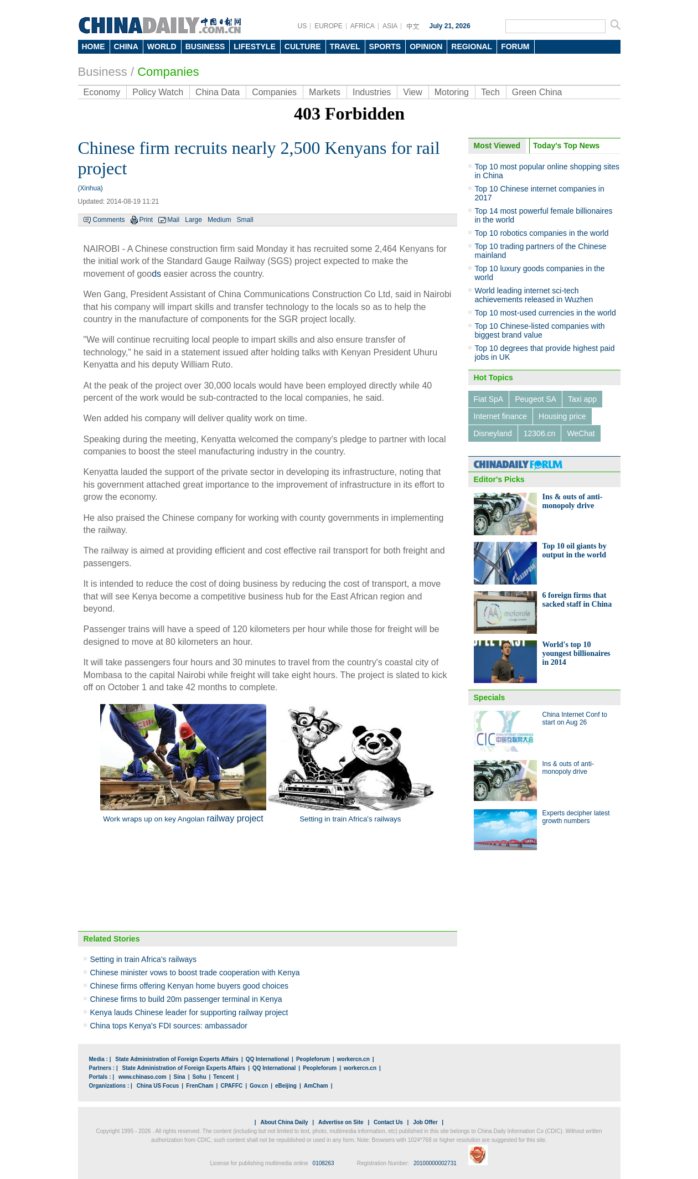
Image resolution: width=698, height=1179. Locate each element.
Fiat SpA (489, 399)
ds (156, 273)
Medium (219, 220)
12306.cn (540, 433)
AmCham (316, 1086)
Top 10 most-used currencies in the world (545, 312)
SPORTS (385, 46)
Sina (179, 1077)
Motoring (452, 92)
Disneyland (493, 433)
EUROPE (328, 26)
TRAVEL (345, 46)
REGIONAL (471, 46)
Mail (173, 220)
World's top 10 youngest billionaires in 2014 (576, 653)
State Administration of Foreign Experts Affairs (177, 1059)
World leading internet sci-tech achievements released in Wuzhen (534, 295)
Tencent (223, 1077)
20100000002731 (435, 1163)
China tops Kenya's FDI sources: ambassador (168, 1025)
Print (146, 220)
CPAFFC (231, 1086)
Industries (372, 92)
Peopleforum (313, 1059)
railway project (234, 818)
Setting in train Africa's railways (143, 959)
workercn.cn (353, 1059)
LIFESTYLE (254, 46)
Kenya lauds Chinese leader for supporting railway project (189, 1012)
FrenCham (199, 1086)
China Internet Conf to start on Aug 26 (574, 718)
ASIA (389, 26)
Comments (109, 220)
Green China (537, 92)
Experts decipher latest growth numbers (576, 817)
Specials (489, 697)
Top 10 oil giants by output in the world (574, 550)
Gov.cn (259, 1086)
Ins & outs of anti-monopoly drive (572, 501)
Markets (324, 92)
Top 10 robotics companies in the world (542, 233)
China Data (217, 92)
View (412, 92)
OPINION (426, 46)
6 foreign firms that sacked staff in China (577, 599)
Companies (168, 72)
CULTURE (303, 46)
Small (245, 220)
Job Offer (425, 1122)
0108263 (323, 1163)
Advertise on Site (341, 1122)
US (302, 26)
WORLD (162, 46)
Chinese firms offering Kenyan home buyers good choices (189, 985)
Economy (102, 92)
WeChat (580, 433)
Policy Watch (157, 92)
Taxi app (582, 399)
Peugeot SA (535, 399)
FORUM (515, 46)
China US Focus (158, 1086)
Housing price (562, 416)
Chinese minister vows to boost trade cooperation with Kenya (195, 972)
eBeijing (286, 1086)
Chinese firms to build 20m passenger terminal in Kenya (186, 999)
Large (193, 220)
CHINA (126, 46)
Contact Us (388, 1122)
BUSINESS (205, 46)
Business (102, 72)
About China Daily (284, 1122)
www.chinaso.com (142, 1077)
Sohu (199, 1077)
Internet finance (501, 416)
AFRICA (362, 26)
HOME (93, 46)
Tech (490, 92)
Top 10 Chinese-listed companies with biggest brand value (540, 330)
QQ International (267, 1059)
